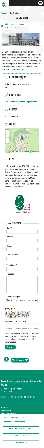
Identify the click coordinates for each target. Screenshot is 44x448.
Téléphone (10, 265)
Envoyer (10, 347)
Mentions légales (8, 413)
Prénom (9, 236)
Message (10, 274)
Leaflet (15, 152)
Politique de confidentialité (14, 421)
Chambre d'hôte (10, 27)
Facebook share (6, 359)
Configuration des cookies (21, 429)
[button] (20, 39)
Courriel (9, 246)
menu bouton (40, 3)
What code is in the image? (16, 321)
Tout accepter (21, 443)
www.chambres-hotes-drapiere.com (21, 101)
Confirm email (12, 254)
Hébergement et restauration (16, 24)
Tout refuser (21, 436)
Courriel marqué (13, 296)
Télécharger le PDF (20, 360)
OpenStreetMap (26, 152)
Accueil (4, 13)
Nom (8, 228)
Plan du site (6, 411)
